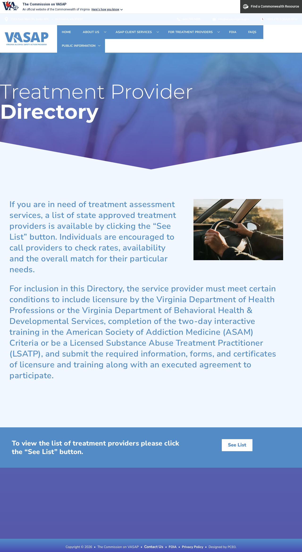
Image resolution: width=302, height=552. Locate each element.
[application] (118, 35)
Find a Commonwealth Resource (271, 6)
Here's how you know (105, 9)
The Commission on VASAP (46, 4)
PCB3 (232, 540)
